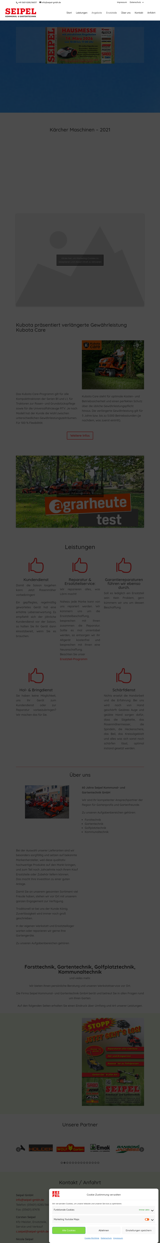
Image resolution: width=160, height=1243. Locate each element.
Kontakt (139, 13)
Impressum (118, 1239)
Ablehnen (104, 1231)
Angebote (97, 13)
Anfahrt (151, 13)
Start (69, 13)
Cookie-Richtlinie (92, 1239)
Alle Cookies (68, 1231)
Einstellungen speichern (139, 1231)
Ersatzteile (111, 13)
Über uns (125, 13)
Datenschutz (106, 1239)
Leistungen (81, 13)
